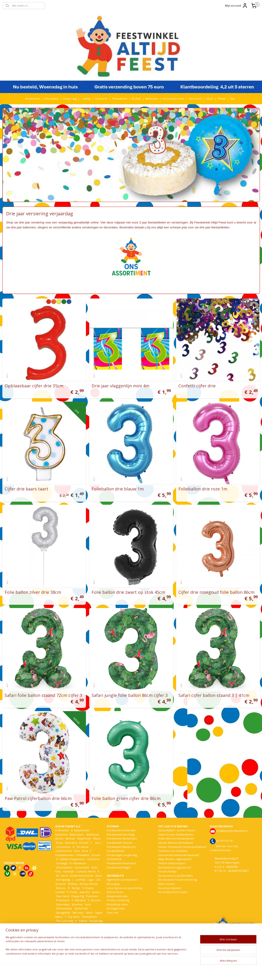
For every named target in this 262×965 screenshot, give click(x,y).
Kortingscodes (116, 908)
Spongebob (63, 912)
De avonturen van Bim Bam (175, 875)
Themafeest (119, 98)
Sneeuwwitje (64, 908)
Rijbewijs (80, 900)
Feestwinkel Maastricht (121, 847)
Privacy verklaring (118, 900)
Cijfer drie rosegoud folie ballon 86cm (216, 592)
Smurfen (77, 904)
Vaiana (83, 920)
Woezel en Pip (78, 929)
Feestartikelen (116, 851)
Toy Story (74, 916)
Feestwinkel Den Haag (120, 834)
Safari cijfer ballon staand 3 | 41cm (213, 695)
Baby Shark (77, 834)
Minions (60, 888)
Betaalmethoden (117, 896)
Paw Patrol (62, 896)
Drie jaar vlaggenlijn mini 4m (120, 386)
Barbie (59, 838)
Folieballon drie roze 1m (202, 489)
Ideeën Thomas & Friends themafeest (182, 847)
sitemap (119, 956)
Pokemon (92, 896)
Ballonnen (151, 98)
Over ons (112, 912)
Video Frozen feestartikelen (175, 834)
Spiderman (81, 908)
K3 (57, 875)
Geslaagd (61, 863)
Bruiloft (136, 98)
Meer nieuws (166, 884)
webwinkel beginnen (147, 956)
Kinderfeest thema (81, 875)
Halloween (79, 863)
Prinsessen (62, 900)
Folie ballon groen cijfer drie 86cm (126, 798)
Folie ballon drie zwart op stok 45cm (128, 592)
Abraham (63, 830)
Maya (74, 884)
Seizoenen (195, 98)
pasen (96, 892)
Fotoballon (82, 855)
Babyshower (82, 830)
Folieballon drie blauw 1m (118, 489)
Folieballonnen (64, 855)
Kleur (210, 98)
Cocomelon (63, 847)
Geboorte (101, 98)
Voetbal (60, 925)
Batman (70, 838)
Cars (97, 842)
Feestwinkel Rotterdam (121, 830)
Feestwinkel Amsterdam (122, 838)
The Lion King (64, 920)
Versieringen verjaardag (122, 855)
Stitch (89, 912)
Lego (90, 879)
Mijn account (236, 5)
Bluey (59, 842)
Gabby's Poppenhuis (72, 859)
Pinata (221, 98)
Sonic (88, 904)
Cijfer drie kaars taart (26, 489)
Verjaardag (70, 98)
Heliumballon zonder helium (176, 830)
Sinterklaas (63, 904)
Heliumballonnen (173, 98)
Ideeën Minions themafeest (175, 842)
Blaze (96, 838)
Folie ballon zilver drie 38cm (33, 592)
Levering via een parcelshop (124, 888)
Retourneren (115, 892)
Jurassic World (87, 871)
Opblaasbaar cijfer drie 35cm (34, 386)
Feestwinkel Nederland (121, 863)
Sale (232, 98)
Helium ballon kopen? (171, 863)
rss (129, 956)
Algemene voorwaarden (122, 879)
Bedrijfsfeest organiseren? (174, 867)
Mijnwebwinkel (187, 956)
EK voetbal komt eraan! (172, 892)
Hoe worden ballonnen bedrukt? (178, 855)
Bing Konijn (84, 838)
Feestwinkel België (118, 867)
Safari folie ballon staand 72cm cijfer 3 (43, 695)
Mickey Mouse (89, 884)
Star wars (78, 912)
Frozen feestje (167, 871)
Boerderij (71, 842)
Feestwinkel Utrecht (119, 842)
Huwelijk (68, 871)
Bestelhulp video (117, 904)
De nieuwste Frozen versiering (177, 879)
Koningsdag (62, 879)
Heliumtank (82, 867)
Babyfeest (61, 834)
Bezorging (113, 884)
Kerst (64, 875)
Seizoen (96, 900)
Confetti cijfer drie (197, 386)
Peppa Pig (77, 896)
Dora (84, 851)
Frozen (96, 855)
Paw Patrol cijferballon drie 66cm (38, 798)
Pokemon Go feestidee (173, 851)
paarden (85, 892)
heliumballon (64, 867)
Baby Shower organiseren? (175, 859)
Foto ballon (51, 98)
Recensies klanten (169, 888)
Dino (77, 851)
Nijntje (75, 888)
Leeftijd (86, 98)
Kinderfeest (32, 98)
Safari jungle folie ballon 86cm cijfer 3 (130, 695)
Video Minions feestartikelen (176, 838)
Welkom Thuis (81, 925)
